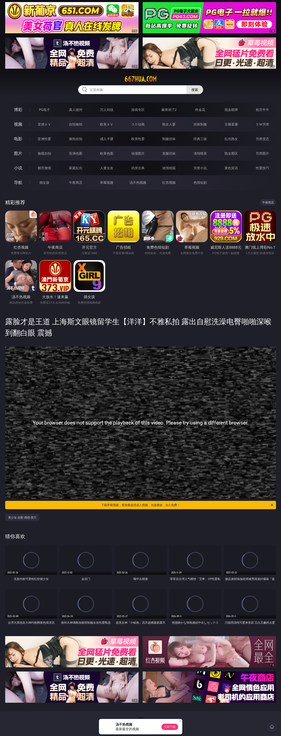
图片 (18, 153)
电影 (18, 138)
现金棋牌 (231, 109)
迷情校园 (169, 168)
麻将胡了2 (169, 109)
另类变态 (262, 139)
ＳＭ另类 (262, 124)
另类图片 (262, 153)
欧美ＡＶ (106, 124)
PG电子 (44, 109)
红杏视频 (169, 182)
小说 (18, 168)
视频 (18, 124)
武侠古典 (138, 168)
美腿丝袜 (169, 153)
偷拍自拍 (75, 139)
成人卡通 (106, 139)
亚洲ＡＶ (44, 124)
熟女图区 (231, 153)
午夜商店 (75, 182)
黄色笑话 (231, 168)
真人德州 (75, 109)
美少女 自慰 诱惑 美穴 (22, 517)
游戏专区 (138, 109)
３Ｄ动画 (138, 124)
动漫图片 (138, 153)
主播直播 (231, 124)
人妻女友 (106, 168)
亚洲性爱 (44, 139)
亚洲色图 (75, 153)
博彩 (18, 109)
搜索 (194, 89)
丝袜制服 (200, 124)
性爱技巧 (262, 168)
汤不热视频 (138, 182)
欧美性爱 (138, 139)
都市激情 (44, 168)
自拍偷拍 (75, 124)
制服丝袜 (169, 139)
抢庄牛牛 (262, 109)
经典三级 (200, 139)
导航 (18, 182)
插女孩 (44, 182)
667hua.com (140, 79)
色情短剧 (200, 182)
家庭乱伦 (75, 168)
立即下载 (170, 727)
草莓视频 (106, 182)
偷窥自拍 (44, 153)
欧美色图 (106, 153)
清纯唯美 (200, 153)
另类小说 (200, 168)
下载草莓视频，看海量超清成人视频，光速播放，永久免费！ (187, 505)
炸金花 (200, 109)
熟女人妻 (169, 124)
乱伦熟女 (231, 139)
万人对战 (106, 109)
